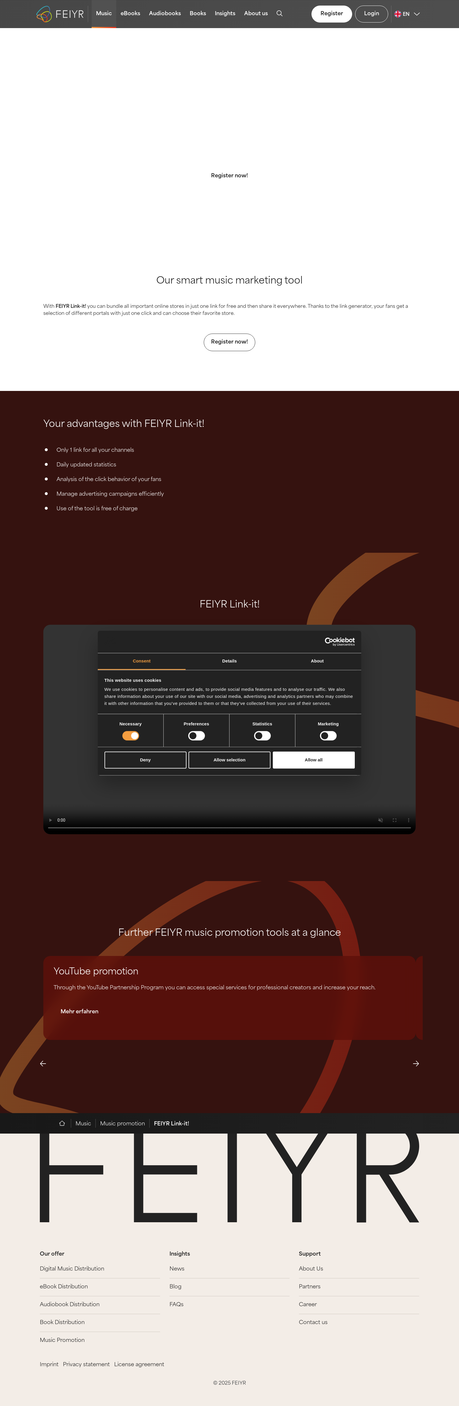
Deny (145, 760)
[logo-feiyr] (62, 14)
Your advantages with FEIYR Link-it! (123, 424)
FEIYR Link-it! (230, 605)
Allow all (314, 760)
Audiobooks (165, 14)
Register (332, 14)
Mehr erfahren (79, 1012)
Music (104, 14)
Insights (225, 14)
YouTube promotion (96, 972)
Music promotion (122, 1124)
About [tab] (317, 661)
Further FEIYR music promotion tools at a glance (229, 933)
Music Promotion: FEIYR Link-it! (230, 107)
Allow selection (229, 760)
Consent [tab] (142, 661)
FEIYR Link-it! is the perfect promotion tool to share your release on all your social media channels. (229, 145)
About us (256, 14)
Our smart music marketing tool (229, 281)
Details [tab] (229, 661)
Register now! (229, 176)
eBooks (130, 14)
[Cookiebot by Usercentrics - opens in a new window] (329, 641)
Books (198, 14)
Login (371, 14)
